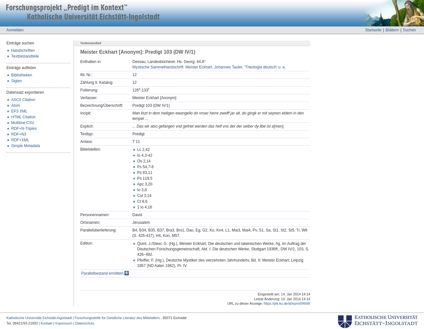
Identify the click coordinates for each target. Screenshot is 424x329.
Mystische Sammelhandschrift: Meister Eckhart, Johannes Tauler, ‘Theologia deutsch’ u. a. (209, 67)
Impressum (63, 323)
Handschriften (23, 50)
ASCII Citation (23, 100)
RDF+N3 (18, 134)
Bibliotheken (21, 75)
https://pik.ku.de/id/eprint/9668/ (287, 303)
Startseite (373, 30)
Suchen (409, 30)
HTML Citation (23, 117)
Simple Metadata (25, 146)
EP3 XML (19, 111)
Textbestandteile (25, 56)
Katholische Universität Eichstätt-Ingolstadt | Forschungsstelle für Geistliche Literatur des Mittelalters (83, 318)
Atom (15, 105)
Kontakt (46, 323)
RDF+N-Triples (24, 128)
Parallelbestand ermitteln (105, 273)
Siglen (16, 81)
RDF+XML (20, 140)
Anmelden (15, 30)
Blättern (392, 30)
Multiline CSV (22, 123)
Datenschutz (84, 323)
